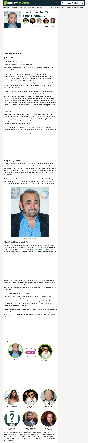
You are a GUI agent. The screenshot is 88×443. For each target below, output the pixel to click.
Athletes (6, 7)
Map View (76, 7)
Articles (39, 7)
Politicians (31, 7)
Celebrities (22, 7)
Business (14, 7)
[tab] (30, 53)
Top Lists (53, 7)
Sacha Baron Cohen (42, 249)
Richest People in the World (65, 7)
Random (82, 7)
